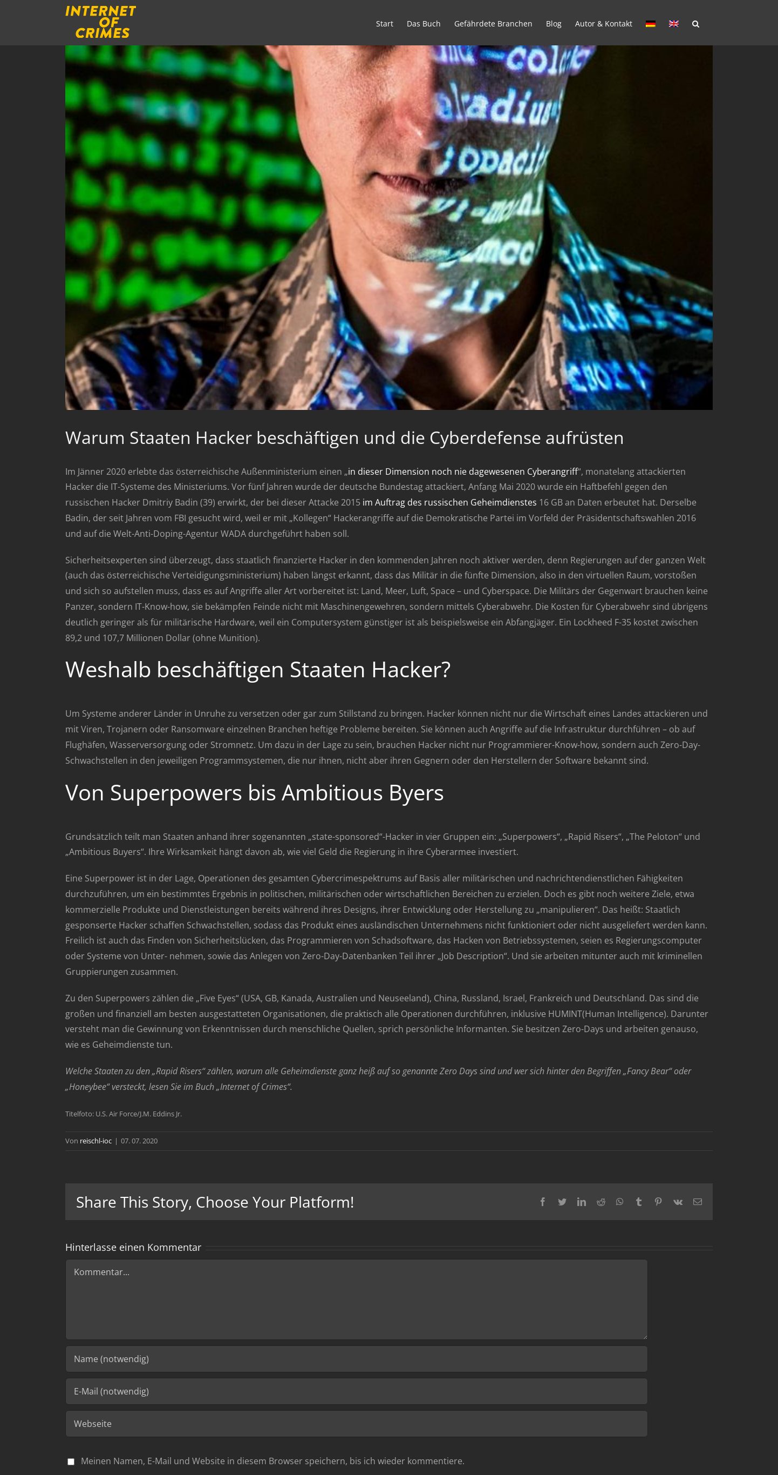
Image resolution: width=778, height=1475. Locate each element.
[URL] (356, 1423)
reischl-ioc (96, 1141)
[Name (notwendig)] (356, 1358)
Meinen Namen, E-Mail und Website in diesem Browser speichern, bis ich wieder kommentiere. (273, 1461)
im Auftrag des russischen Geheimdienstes (450, 502)
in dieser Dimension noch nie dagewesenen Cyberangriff (463, 471)
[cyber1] (389, 227)
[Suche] (695, 22)
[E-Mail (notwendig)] (356, 1391)
